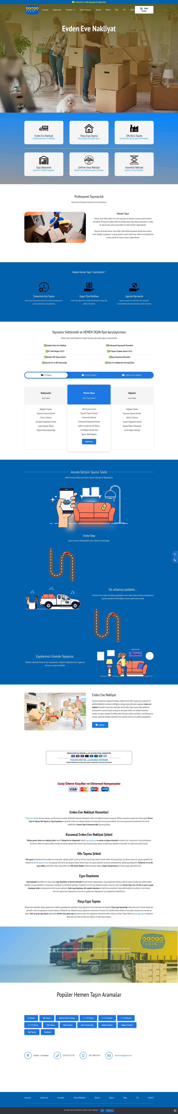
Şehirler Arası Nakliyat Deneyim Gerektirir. (89, 170)
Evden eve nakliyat (31, 818)
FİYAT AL (110, 1111)
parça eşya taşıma (140, 913)
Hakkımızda (44, 1097)
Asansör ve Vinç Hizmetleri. (134, 170)
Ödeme (111, 1097)
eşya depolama (91, 840)
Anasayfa (27, 1097)
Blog (125, 1097)
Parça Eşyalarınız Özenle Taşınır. (89, 138)
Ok (102, 1111)
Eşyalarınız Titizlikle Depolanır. (44, 170)
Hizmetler (61, 1097)
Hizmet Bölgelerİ (79, 1097)
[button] (87, 103)
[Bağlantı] (32, 10)
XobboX (151, 1097)
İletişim (97, 1097)
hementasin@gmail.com (123, 1055)
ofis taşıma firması (42, 862)
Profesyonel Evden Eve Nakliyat (44, 138)
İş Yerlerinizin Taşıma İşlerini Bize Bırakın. (134, 138)
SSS (137, 1097)
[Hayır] (175, 1110)
